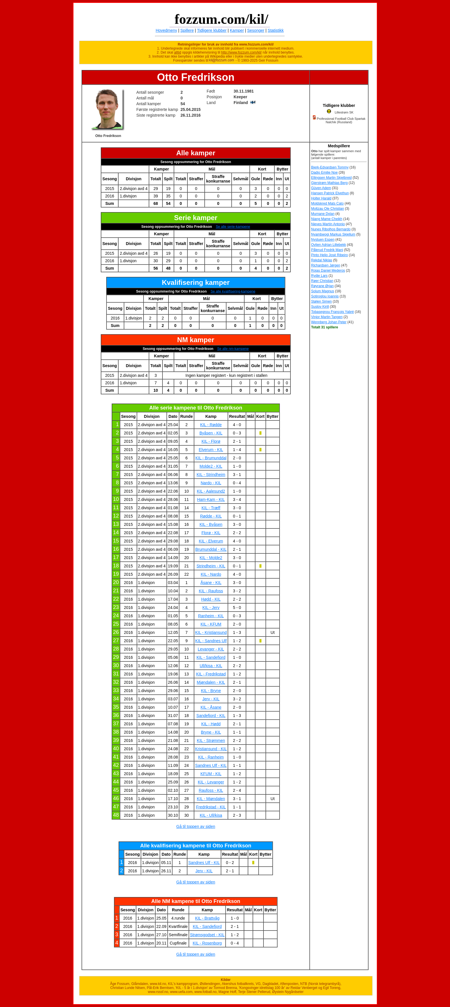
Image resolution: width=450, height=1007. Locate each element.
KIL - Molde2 (211, 557)
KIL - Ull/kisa (211, 815)
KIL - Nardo (211, 574)
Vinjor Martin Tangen (327, 317)
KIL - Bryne (211, 690)
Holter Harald (321, 198)
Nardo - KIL (211, 483)
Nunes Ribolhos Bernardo (330, 229)
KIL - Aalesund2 (211, 491)
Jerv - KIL (211, 699)
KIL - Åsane (211, 707)
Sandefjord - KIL (210, 715)
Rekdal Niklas (321, 260)
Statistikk (276, 30)
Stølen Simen (321, 301)
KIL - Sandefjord (211, 657)
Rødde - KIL (211, 516)
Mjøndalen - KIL (211, 682)
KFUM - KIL (210, 773)
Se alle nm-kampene (233, 349)
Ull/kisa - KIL (211, 665)
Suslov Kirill (320, 307)
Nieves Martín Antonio (328, 224)
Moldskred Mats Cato (327, 203)
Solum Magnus (322, 291)
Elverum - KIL (211, 449)
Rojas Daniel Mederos (328, 271)
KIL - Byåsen (210, 524)
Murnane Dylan (322, 214)
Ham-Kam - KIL (211, 499)
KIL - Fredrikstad (211, 674)
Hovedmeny (166, 30)
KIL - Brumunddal (210, 458)
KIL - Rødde (211, 424)
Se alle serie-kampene (233, 227)
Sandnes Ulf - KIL (211, 765)
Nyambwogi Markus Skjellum (333, 234)
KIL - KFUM (211, 624)
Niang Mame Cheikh (326, 219)
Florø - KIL (210, 532)
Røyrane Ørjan (322, 286)
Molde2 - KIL (210, 466)
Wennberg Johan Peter (328, 322)
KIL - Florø (210, 441)
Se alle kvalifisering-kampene (233, 291)
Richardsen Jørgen (325, 265)
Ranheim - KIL (211, 616)
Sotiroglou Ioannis (325, 296)
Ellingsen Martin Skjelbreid (331, 178)
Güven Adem (321, 188)
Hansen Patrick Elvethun (330, 193)
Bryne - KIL (211, 732)
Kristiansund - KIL (211, 749)
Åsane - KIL (210, 582)
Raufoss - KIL (211, 790)
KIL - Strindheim (211, 474)
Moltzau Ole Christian (327, 209)
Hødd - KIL (211, 599)
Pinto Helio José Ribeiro (329, 255)
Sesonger (255, 30)
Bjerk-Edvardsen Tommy (330, 167)
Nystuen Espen (322, 240)
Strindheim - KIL (211, 566)
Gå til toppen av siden (195, 826)
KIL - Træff (210, 508)
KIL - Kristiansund (211, 632)
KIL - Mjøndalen (211, 798)
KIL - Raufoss (211, 591)
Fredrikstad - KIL (211, 807)
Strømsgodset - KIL (207, 934)
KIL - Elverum (211, 541)
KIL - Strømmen (211, 740)
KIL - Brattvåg (207, 918)
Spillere (187, 30)
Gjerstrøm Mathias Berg (329, 183)
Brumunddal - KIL (210, 549)
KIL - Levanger (211, 782)
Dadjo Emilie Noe (324, 173)
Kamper (237, 30)
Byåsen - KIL (210, 433)
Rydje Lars (319, 276)
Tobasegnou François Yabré (332, 312)
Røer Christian (322, 281)
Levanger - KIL (211, 649)
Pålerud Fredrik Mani (327, 250)
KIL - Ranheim (211, 757)
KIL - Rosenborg (207, 943)
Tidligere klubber (211, 30)
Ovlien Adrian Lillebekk (328, 245)
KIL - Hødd (210, 724)
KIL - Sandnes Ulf (210, 640)
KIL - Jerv (210, 607)
